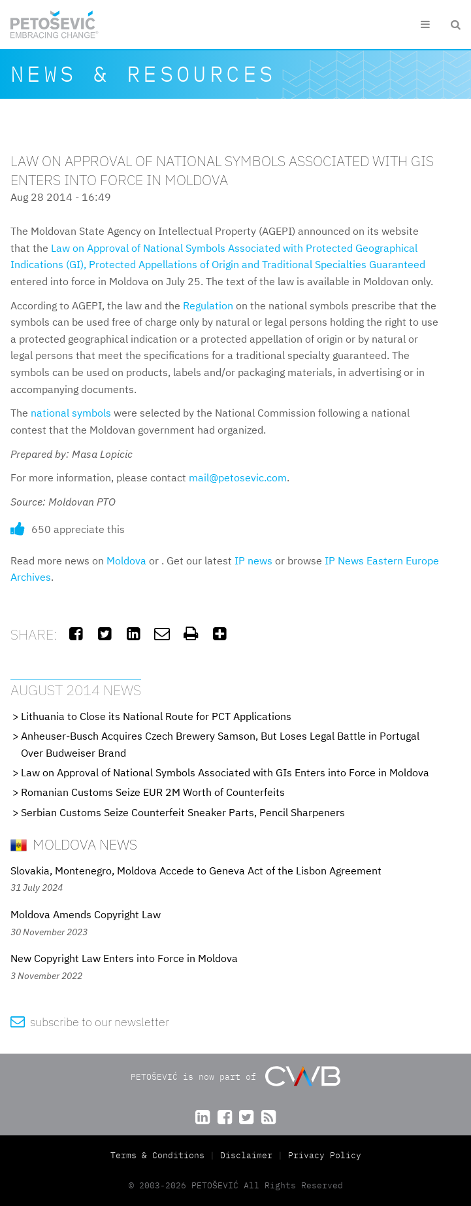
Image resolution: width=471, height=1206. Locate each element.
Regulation (208, 305)
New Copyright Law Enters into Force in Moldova (124, 958)
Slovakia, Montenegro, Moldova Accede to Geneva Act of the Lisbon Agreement (196, 870)
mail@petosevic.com (238, 477)
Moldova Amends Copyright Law (85, 914)
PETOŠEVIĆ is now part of (235, 1076)
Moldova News (73, 844)
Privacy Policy (324, 1155)
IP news (253, 560)
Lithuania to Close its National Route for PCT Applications (156, 716)
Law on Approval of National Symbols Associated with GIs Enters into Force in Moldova (225, 772)
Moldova (126, 560)
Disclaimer (246, 1155)
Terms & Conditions (160, 1155)
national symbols (71, 412)
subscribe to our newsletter (89, 1021)
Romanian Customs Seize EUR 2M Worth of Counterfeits (153, 792)
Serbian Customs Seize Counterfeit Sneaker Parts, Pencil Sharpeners (183, 812)
